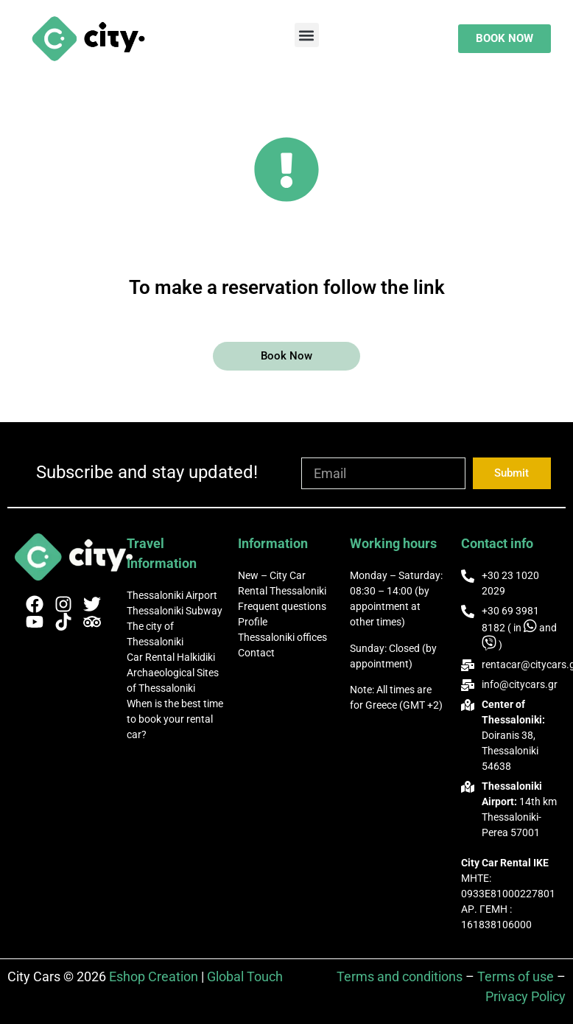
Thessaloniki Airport (172, 595)
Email (317, 450)
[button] (307, 35)
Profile (252, 622)
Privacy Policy (525, 996)
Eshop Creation (153, 976)
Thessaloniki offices (282, 637)
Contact (256, 653)
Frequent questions (282, 606)
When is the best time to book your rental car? (175, 719)
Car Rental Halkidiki (171, 657)
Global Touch (245, 976)
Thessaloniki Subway (174, 611)
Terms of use (515, 976)
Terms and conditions (400, 976)
